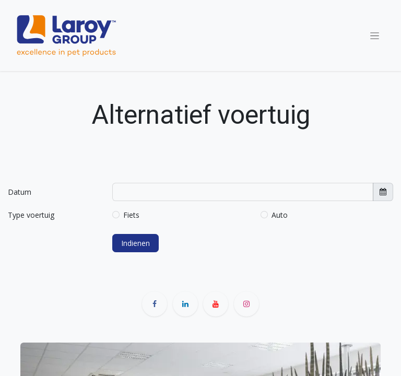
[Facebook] (154, 303)
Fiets (131, 215)
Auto (280, 215)
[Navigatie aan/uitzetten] (374, 35)
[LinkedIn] (185, 303)
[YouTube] (215, 303)
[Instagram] (246, 303)
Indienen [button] (135, 243)
